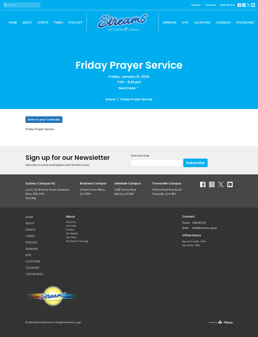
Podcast (76, 22)
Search (195, 5)
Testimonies (245, 22)
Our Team (71, 225)
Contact (210, 5)
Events (43, 22)
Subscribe (195, 162)
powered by (221, 322)
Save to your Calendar (44, 119)
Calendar (223, 22)
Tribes (58, 22)
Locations (202, 22)
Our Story (71, 237)
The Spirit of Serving (77, 241)
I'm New (70, 229)
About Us (71, 222)
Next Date (129, 88)
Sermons (169, 22)
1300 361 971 (227, 5)
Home (13, 22)
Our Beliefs (72, 233)
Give (185, 22)
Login (78, 322)
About (27, 22)
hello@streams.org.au (204, 228)
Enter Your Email (140, 155)
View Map (30, 198)
